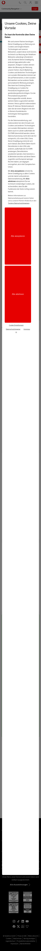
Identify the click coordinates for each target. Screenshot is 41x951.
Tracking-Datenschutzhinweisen (18, 203)
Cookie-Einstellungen (16, 325)
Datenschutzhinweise (13, 329)
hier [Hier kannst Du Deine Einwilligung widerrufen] (16, 62)
